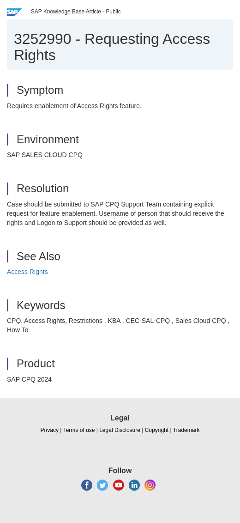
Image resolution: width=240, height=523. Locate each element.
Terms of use (79, 430)
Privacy (50, 430)
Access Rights (27, 271)
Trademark (186, 430)
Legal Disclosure (119, 430)
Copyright (156, 430)
